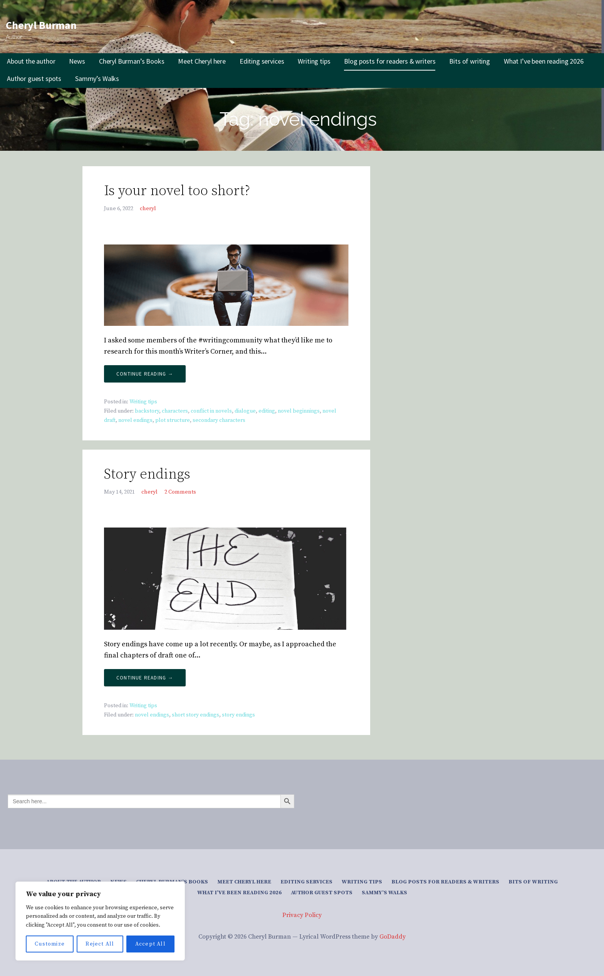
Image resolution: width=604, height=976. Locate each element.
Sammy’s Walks (97, 78)
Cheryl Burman (41, 25)
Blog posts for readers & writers (389, 61)
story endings (238, 714)
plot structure (172, 420)
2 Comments (180, 492)
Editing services (262, 61)
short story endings (195, 714)
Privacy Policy (302, 915)
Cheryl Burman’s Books (131, 61)
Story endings (147, 474)
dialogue (245, 411)
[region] (100, 921)
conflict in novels (211, 411)
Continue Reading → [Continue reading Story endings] (144, 677)
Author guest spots (34, 78)
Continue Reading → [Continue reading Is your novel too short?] (144, 374)
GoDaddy (392, 937)
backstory (147, 411)
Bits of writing (469, 61)
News (77, 61)
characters (175, 411)
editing (266, 411)
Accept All (150, 944)
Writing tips (314, 61)
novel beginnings (299, 411)
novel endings (135, 420)
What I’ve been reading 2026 (544, 61)
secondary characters (219, 420)
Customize (50, 944)
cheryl (148, 208)
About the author (31, 61)
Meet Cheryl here (201, 61)
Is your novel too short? (177, 191)
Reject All (100, 944)
